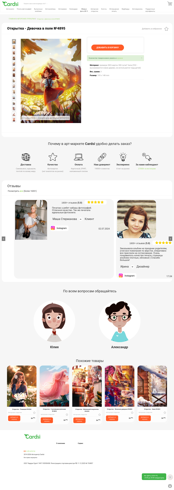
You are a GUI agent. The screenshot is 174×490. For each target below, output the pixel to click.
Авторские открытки (26, 19)
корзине (120, 58)
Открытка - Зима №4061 (152, 409)
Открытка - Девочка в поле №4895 (48, 19)
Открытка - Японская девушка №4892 (119, 409)
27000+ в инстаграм (147, 168)
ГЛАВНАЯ (12, 19)
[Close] (141, 58)
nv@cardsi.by (29, 451)
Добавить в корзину (14, 418)
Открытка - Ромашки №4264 (21, 409)
